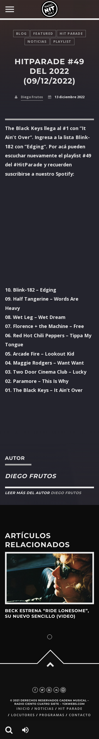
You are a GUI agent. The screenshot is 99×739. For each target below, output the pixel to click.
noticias (36, 41)
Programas (52, 715)
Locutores (23, 715)
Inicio (23, 708)
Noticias (44, 708)
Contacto (80, 715)
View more (49, 578)
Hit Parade (71, 33)
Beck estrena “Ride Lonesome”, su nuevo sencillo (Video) (47, 613)
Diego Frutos (32, 97)
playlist (62, 41)
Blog (21, 33)
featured (43, 33)
